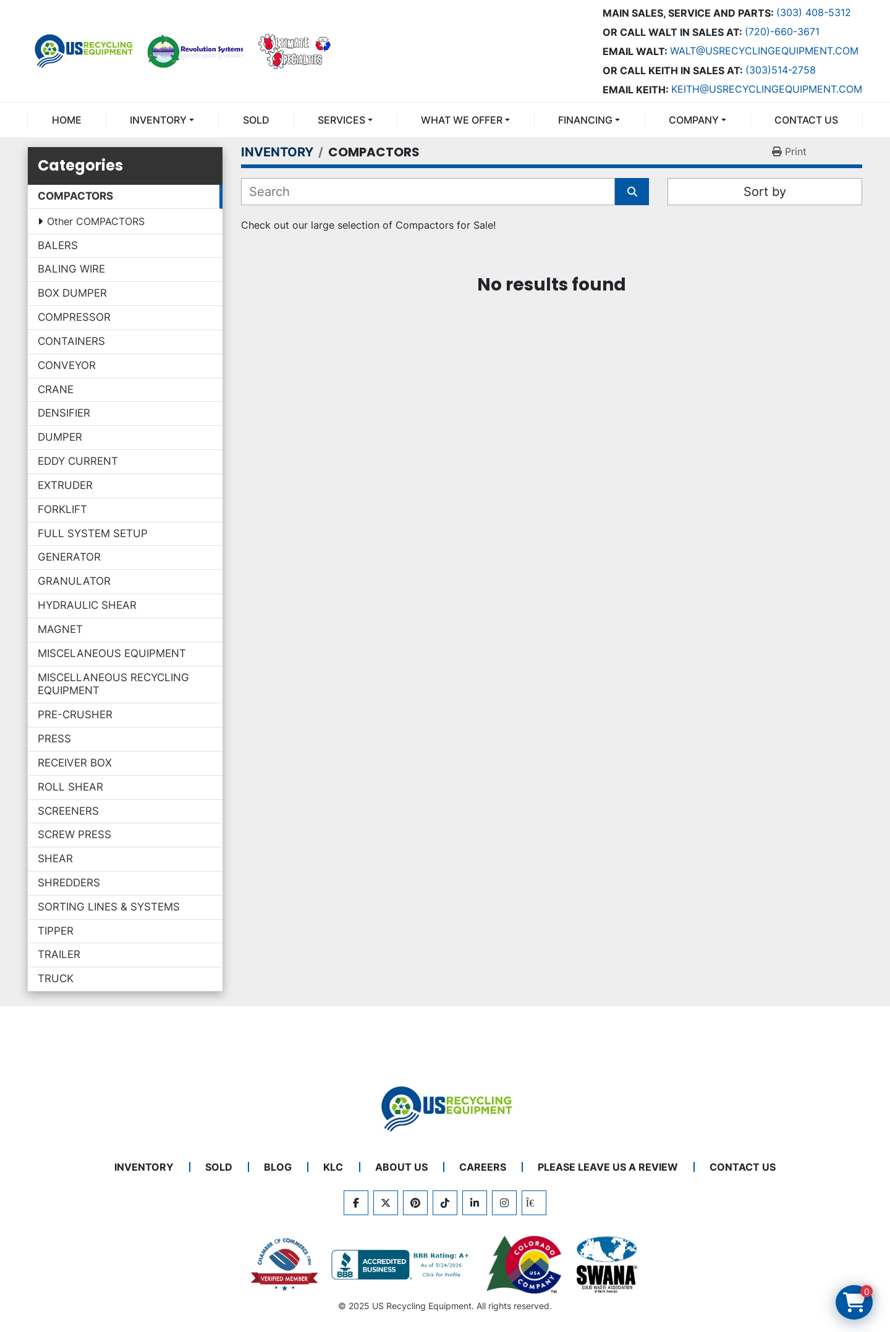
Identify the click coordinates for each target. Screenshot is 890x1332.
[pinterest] (415, 1202)
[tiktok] (445, 1202)
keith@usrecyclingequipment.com (766, 89)
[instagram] (504, 1202)
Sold (256, 120)
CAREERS (482, 1167)
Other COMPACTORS (96, 221)
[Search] (428, 191)
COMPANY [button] (694, 120)
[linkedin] (474, 1202)
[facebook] (356, 1202)
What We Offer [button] (461, 120)
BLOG (278, 1167)
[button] (162, 120)
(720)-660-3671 (782, 31)
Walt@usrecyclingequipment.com (764, 51)
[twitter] (385, 1202)
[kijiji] (534, 1202)
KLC (333, 1167)
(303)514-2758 (780, 70)
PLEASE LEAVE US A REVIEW (608, 1167)
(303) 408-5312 (813, 12)
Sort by (765, 191)
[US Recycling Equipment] (445, 1107)
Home (67, 120)
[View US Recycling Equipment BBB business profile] (402, 1264)
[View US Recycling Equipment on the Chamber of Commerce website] (285, 1264)
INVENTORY (158, 120)
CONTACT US (806, 120)
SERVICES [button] (341, 120)
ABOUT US (401, 1167)
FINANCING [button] (585, 120)
